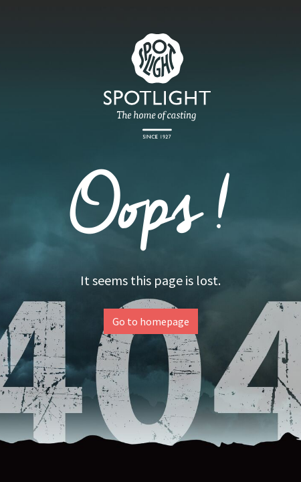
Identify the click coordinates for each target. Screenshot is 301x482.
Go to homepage (150, 321)
